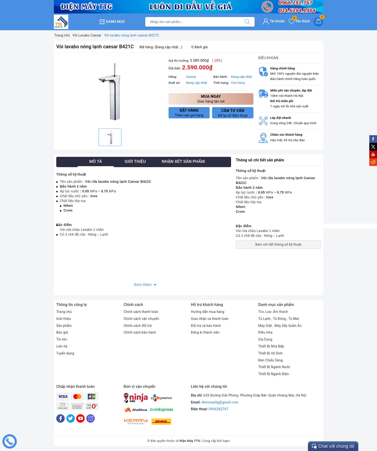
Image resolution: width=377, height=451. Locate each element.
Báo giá (62, 332)
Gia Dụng (265, 339)
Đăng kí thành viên (205, 332)
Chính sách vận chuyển (141, 319)
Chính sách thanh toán (141, 312)
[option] (110, 91)
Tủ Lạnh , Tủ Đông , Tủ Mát (278, 319)
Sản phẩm (64, 326)
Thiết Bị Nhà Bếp (271, 346)
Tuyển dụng (65, 353)
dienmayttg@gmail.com (220, 402)
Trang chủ (64, 312)
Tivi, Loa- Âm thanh (273, 312)
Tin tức (61, 339)
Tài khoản (274, 21)
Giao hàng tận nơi (211, 98)
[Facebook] (60, 418)
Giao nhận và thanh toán (209, 319)
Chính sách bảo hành (140, 332)
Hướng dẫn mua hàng (207, 312)
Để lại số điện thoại (232, 112)
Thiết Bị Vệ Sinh (270, 353)
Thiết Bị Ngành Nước (274, 367)
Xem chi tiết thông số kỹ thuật (278, 244)
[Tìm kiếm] (247, 22)
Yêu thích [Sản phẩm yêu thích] (299, 21)
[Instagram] (90, 418)
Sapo (226, 441)
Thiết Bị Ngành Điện (273, 374)
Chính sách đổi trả (138, 326)
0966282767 (218, 409)
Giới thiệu (63, 319)
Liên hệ (61, 346)
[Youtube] (80, 418)
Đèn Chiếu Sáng (270, 360)
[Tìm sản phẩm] (192, 22)
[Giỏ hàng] (318, 22)
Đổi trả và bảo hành (206, 326)
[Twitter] (70, 418)
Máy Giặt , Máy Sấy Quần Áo (280, 326)
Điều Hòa (265, 332)
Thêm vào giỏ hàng (189, 112)
